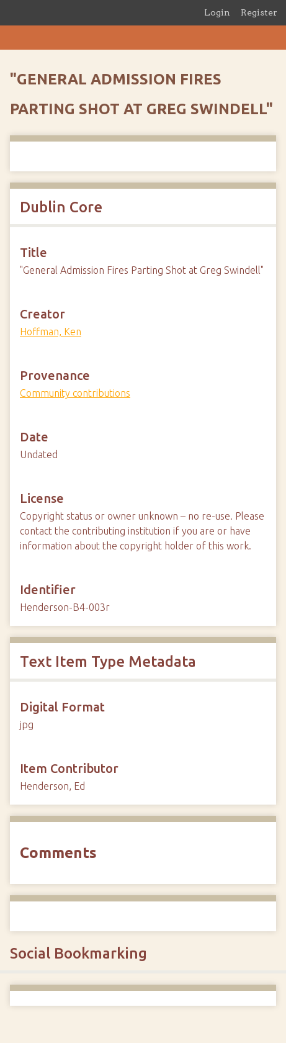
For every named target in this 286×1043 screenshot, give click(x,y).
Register (259, 12)
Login (217, 12)
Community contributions (75, 393)
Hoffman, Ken (50, 331)
